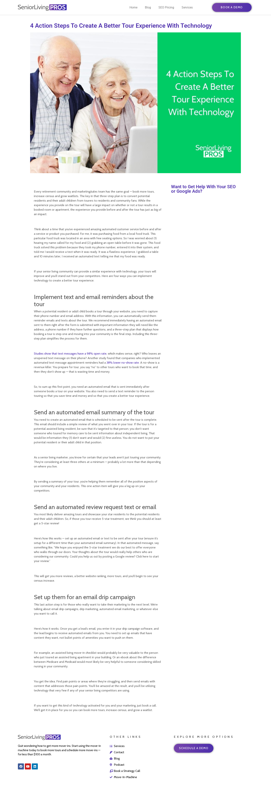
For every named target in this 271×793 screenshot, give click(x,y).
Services (187, 7)
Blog (148, 7)
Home (133, 7)
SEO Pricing (166, 7)
